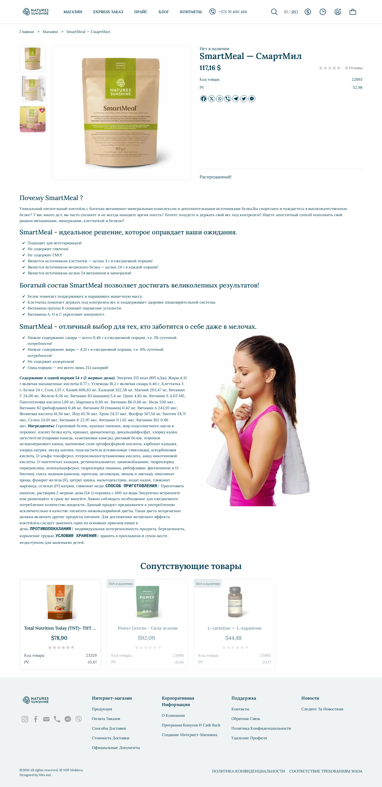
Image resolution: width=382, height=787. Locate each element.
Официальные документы (116, 747)
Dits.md (45, 775)
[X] (211, 98)
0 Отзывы (353, 67)
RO (295, 11)
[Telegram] (235, 98)
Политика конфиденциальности (261, 728)
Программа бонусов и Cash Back (191, 725)
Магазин (72, 11)
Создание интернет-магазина (189, 734)
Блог (164, 11)
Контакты (191, 11)
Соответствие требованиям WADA (325, 771)
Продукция (102, 709)
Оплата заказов (106, 718)
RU (287, 11)
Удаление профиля (249, 738)
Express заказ (108, 11)
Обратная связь (245, 718)
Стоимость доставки (110, 738)
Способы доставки (109, 728)
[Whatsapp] (219, 98)
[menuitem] (33, 59)
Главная (27, 31)
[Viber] (227, 98)
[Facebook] (203, 98)
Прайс (141, 11)
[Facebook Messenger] (251, 98)
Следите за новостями (322, 709)
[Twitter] (243, 98)
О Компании (173, 715)
